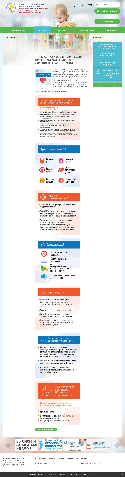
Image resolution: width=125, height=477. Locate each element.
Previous (7, 445)
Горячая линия (107, 21)
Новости (43, 30)
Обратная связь (87, 30)
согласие (61, 472)
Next (117, 445)
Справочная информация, (107, 44)
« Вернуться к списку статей (46, 430)
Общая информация (41, 463)
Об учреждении (19, 30)
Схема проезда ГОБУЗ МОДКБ (90, 463)
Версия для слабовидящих (107, 11)
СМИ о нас (61, 30)
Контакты (111, 30)
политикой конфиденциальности (77, 472)
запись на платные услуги (107, 46)
